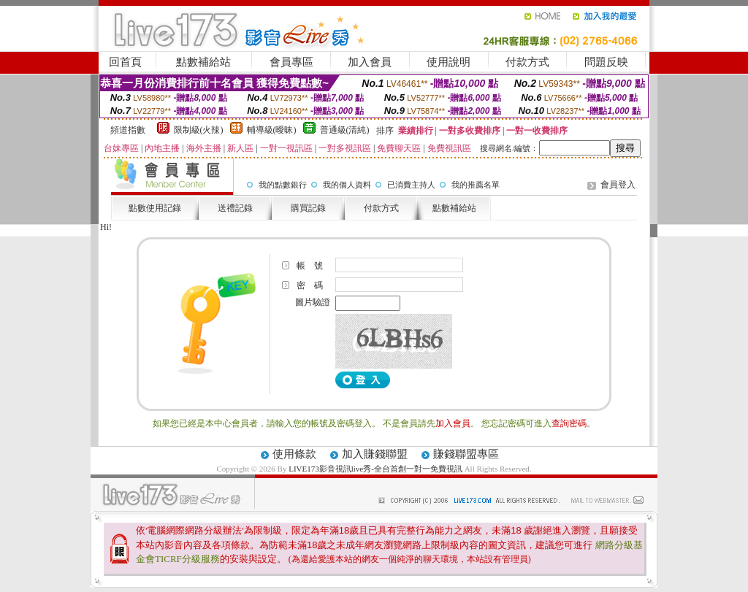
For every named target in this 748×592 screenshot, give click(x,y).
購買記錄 (308, 208)
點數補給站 (203, 62)
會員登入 (618, 185)
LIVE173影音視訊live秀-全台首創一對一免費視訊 (375, 468)
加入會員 (370, 62)
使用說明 (448, 62)
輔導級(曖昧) (272, 130)
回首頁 (125, 62)
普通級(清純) (345, 130)
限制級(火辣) (199, 130)
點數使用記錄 (155, 208)
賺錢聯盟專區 (466, 454)
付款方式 (527, 62)
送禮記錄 (235, 208)
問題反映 (606, 62)
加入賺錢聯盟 (375, 454)
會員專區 (291, 62)
